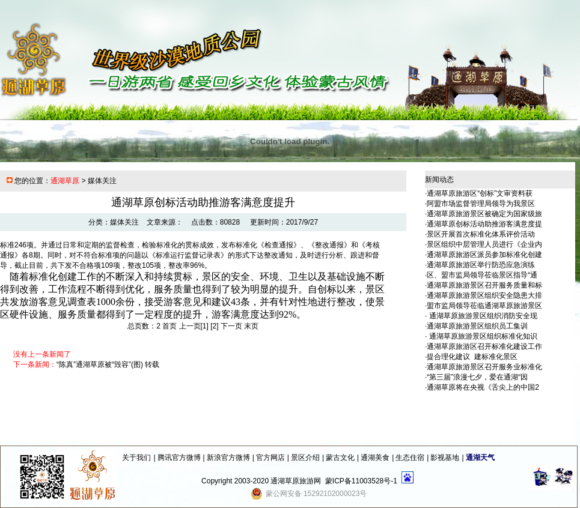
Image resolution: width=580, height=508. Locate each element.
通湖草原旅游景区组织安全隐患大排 (484, 295)
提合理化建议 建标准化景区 (472, 356)
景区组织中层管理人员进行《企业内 (484, 244)
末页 (251, 326)
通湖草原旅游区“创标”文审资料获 (480, 193)
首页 (169, 326)
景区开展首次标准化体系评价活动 (481, 234)
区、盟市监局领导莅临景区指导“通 (482, 275)
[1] (205, 326)
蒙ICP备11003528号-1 (361, 481)
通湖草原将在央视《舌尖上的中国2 (483, 387)
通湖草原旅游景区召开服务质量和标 (484, 285)
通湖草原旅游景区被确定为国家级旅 (484, 214)
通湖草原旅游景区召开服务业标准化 (484, 367)
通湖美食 (375, 457)
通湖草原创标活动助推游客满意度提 (484, 224)
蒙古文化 (340, 457)
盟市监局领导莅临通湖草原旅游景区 (484, 305)
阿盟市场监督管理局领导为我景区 (481, 203)
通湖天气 (480, 457)
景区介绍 (305, 457)
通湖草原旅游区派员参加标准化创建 (484, 254)
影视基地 (444, 457)
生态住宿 (409, 457)
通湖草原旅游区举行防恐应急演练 (481, 265)
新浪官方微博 (228, 457)
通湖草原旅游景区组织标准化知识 (482, 336)
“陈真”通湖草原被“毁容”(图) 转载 (107, 364)
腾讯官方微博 (179, 457)
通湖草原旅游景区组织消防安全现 (482, 316)
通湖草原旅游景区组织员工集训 (477, 326)
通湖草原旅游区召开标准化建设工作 (484, 346)
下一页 (231, 326)
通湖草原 (64, 181)
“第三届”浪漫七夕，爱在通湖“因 (477, 377)
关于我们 (136, 457)
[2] (214, 326)
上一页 (190, 326)
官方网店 (270, 457)
